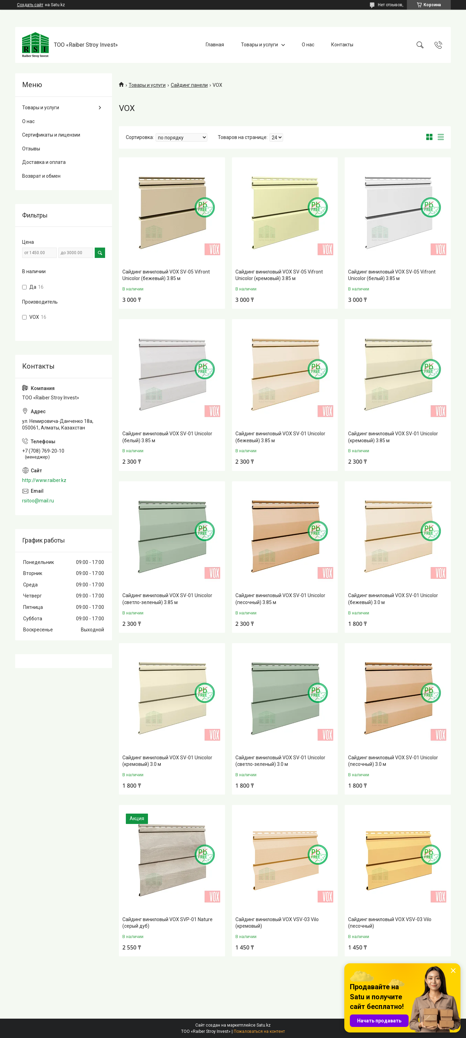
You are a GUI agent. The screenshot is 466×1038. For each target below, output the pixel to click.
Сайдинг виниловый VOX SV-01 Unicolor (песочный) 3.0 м (393, 761)
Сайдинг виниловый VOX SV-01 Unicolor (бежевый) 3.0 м (393, 599)
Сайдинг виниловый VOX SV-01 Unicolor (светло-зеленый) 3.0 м (280, 761)
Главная (215, 44)
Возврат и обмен (41, 176)
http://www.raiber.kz (44, 480)
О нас (308, 44)
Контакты (342, 44)
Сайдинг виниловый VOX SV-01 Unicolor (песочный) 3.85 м (280, 599)
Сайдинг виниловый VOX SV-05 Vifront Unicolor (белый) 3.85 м (392, 275)
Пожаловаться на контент (259, 1031)
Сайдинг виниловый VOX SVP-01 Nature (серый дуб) (167, 923)
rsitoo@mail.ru (38, 500)
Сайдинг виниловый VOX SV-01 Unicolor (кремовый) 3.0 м (167, 761)
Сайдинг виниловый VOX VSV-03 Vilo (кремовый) (277, 923)
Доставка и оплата (44, 162)
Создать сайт (30, 4)
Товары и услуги (259, 44)
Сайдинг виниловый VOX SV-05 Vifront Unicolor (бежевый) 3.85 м (166, 275)
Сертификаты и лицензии (51, 135)
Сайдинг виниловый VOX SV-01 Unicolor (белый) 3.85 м (167, 437)
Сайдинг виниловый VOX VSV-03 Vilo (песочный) (389, 923)
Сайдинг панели (189, 85)
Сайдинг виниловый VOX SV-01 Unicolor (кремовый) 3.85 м (393, 437)
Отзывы (31, 148)
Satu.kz (264, 1025)
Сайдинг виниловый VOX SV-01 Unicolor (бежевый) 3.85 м (280, 437)
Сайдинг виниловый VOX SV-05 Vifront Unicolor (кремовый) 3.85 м (279, 275)
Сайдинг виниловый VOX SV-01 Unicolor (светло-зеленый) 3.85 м (167, 599)
